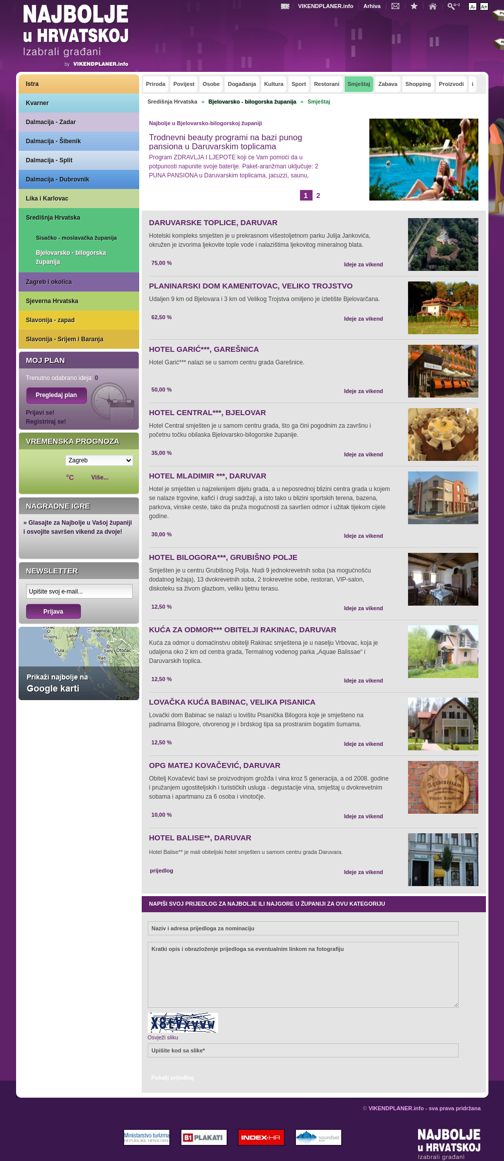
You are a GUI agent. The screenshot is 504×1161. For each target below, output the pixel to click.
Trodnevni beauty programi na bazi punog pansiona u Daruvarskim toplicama (226, 142)
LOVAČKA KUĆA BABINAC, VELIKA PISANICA (232, 702)
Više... (100, 477)
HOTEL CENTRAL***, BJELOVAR (207, 412)
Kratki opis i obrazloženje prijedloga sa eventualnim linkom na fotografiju (303, 975)
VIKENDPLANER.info (325, 6)
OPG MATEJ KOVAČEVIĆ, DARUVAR (215, 765)
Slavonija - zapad (50, 320)
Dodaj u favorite (416, 6)
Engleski (286, 6)
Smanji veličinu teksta (472, 7)
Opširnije (172, 194)
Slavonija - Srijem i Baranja (65, 339)
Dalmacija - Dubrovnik (57, 179)
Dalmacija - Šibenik (53, 141)
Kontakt (398, 6)
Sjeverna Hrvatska (52, 301)
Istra (32, 83)
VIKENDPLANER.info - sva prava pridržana (424, 1108)
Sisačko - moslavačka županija (76, 238)
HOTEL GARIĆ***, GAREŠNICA (204, 349)
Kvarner (37, 103)
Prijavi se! (40, 412)
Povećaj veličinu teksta (484, 7)
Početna (435, 6)
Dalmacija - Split (49, 160)
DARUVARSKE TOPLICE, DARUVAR (213, 222)
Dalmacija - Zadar (51, 122)
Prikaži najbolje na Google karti (79, 663)
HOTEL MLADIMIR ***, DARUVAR (208, 475)
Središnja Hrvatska (53, 217)
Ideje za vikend (363, 264)
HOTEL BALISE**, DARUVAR (200, 837)
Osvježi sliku (163, 1037)
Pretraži (456, 6)
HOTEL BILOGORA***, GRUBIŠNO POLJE (223, 557)
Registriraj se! (46, 421)
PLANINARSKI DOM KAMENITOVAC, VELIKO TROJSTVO (251, 285)
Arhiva (371, 6)
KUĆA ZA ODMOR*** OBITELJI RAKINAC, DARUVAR (243, 629)
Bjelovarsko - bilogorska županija (71, 257)
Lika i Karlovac (47, 198)
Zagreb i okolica (49, 281)
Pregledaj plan (56, 395)
